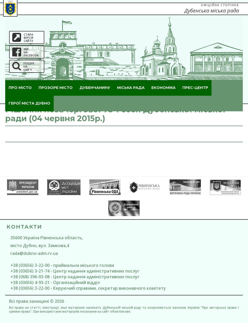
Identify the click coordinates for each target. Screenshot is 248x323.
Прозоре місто (56, 87)
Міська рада (131, 87)
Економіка (163, 87)
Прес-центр (195, 87)
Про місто (20, 87)
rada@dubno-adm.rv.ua (34, 253)
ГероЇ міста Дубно (29, 103)
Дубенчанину (94, 87)
